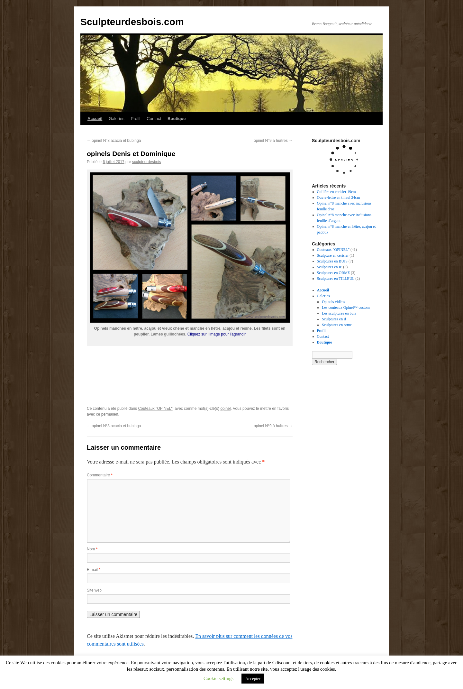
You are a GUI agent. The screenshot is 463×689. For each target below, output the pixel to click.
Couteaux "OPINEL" (155, 408)
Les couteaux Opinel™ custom (346, 307)
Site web (94, 590)
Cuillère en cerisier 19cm (336, 191)
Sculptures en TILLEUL (336, 278)
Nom (92, 549)
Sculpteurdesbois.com (132, 21)
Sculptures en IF (329, 267)
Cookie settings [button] (218, 678)
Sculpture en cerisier (333, 255)
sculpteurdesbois (146, 162)
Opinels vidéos (333, 301)
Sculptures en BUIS (332, 261)
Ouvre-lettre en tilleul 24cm (338, 197)
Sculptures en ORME (333, 273)
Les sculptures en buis (339, 313)
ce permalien (107, 414)
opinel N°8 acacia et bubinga (114, 140)
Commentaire (100, 475)
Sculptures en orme (337, 325)
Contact (154, 118)
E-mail (93, 569)
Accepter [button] (252, 678)
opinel (225, 408)
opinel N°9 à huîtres (273, 140)
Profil (136, 118)
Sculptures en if (334, 319)
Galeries (116, 118)
